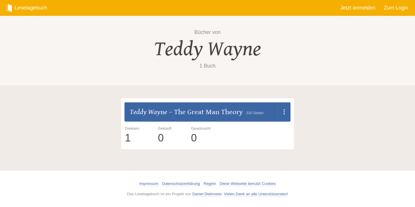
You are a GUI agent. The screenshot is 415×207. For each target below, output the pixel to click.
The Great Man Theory (208, 112)
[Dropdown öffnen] (284, 112)
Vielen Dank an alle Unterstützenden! (256, 194)
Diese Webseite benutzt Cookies (248, 183)
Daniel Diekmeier (207, 194)
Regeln (210, 183)
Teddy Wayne (207, 49)
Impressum (149, 183)
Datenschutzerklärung (181, 183)
